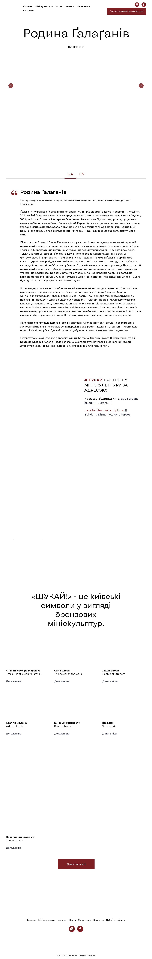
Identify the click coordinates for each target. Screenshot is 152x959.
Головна (27, 6)
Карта (59, 6)
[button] (137, 4)
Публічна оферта (115, 920)
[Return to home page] (9, 8)
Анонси (69, 6)
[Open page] (28, 652)
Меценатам (83, 6)
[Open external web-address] (28, 502)
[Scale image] (76, 85)
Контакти (28, 10)
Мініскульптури (44, 6)
